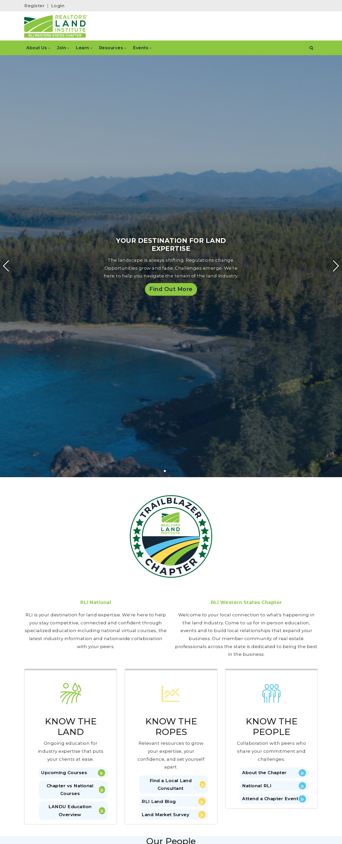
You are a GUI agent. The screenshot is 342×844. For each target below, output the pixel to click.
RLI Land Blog (174, 801)
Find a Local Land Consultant (178, 784)
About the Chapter (274, 772)
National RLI (274, 785)
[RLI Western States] (56, 26)
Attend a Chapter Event (274, 798)
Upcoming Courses (73, 772)
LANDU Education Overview (76, 810)
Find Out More (171, 289)
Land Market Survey (174, 814)
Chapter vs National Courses (76, 789)
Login (58, 5)
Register (34, 5)
